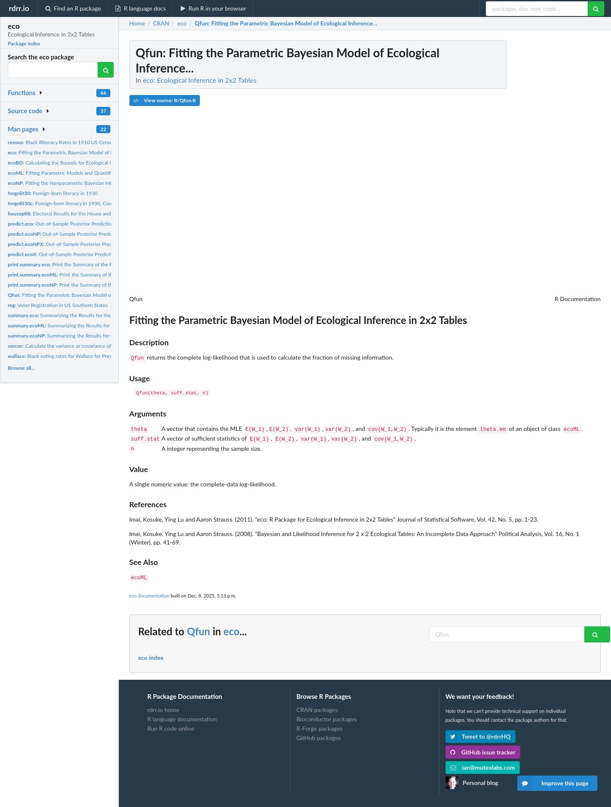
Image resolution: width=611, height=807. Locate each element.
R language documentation (182, 714)
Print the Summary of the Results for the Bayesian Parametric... (100, 264)
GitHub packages (318, 733)
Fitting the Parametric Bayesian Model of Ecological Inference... (83, 152)
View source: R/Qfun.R (164, 100)
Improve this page (553, 783)
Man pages (23, 129)
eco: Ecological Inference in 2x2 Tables (200, 80)
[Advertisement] (537, 167)
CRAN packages (317, 705)
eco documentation (149, 591)
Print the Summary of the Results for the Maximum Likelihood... (104, 274)
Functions (21, 92)
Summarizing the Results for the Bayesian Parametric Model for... (96, 315)
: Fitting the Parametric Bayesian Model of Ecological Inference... (286, 23)
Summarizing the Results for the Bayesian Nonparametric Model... (100, 335)
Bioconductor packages (326, 714)
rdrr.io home (163, 705)
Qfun (198, 627)
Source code (25, 110)
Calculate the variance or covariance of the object (71, 346)
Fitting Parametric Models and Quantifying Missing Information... (89, 173)
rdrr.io (18, 8)
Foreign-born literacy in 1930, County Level (70, 203)
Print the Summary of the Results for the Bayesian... (90, 285)
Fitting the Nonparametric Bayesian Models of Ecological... (81, 183)
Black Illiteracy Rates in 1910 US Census (61, 142)
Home (137, 23)
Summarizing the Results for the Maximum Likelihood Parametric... (101, 325)
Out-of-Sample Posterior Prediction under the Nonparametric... (95, 234)
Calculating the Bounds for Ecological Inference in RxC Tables (84, 162)
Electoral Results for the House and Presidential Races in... (85, 213)
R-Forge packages (319, 724)
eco (232, 627)
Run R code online (170, 724)
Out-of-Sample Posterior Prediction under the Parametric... (87, 224)
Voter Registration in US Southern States (58, 305)
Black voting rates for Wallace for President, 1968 (72, 356)
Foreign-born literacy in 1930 (53, 193)
